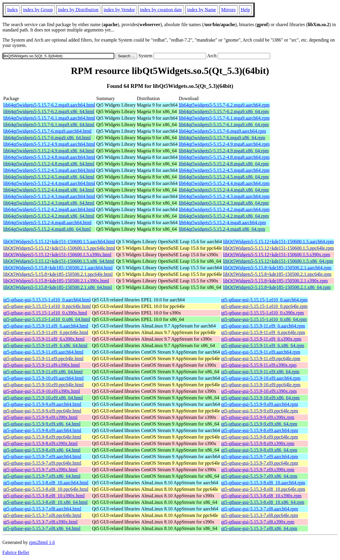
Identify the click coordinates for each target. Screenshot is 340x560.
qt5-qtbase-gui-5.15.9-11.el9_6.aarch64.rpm (263, 325)
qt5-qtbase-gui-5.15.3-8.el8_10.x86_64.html (45, 502)
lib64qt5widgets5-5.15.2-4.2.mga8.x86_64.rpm (224, 216)
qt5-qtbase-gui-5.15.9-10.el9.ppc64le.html (43, 384)
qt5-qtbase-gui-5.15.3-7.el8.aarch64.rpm (259, 508)
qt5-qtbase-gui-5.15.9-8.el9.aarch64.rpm (259, 430)
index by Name (201, 9)
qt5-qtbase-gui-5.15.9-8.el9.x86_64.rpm (259, 450)
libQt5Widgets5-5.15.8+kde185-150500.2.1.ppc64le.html (58, 274)
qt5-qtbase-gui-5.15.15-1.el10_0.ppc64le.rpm (264, 306)
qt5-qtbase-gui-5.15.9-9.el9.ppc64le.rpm (259, 410)
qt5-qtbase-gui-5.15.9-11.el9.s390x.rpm (259, 365)
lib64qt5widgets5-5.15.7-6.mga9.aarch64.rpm (222, 131)
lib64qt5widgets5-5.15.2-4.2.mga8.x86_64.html (48, 216)
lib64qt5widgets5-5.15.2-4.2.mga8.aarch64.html (49, 209)
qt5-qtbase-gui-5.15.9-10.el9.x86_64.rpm (260, 397)
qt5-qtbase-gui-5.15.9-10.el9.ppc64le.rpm (261, 384)
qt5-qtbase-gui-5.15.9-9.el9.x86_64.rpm (259, 423)
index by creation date (161, 9)
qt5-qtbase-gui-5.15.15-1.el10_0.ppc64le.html (47, 306)
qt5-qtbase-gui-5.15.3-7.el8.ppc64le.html (42, 515)
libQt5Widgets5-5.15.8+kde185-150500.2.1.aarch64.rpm (277, 267)
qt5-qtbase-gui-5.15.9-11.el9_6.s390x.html (44, 338)
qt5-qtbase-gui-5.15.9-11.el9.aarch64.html (43, 352)
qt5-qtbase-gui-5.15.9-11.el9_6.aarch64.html (45, 325)
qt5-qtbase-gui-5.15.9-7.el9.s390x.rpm (258, 469)
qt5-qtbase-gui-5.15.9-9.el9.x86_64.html (41, 423)
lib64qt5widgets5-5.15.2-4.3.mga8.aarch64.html (49, 196)
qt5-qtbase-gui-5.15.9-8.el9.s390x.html (40, 443)
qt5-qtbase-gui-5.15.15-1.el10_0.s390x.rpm (262, 312)
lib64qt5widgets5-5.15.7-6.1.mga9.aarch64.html (49, 118)
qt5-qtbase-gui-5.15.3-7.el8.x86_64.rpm (259, 528)
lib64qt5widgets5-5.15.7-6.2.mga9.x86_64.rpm (224, 111)
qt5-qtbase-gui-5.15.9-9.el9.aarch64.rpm (259, 404)
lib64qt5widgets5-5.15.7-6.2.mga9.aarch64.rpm (224, 104)
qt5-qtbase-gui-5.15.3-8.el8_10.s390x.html (44, 495)
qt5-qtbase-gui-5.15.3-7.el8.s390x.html (40, 521)
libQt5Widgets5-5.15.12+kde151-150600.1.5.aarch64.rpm (278, 241)
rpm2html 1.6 (42, 542)
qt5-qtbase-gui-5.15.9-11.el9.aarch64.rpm (260, 352)
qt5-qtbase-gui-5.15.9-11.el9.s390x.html (41, 365)
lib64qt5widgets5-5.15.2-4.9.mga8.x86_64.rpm (224, 150)
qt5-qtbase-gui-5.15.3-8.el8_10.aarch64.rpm (263, 482)
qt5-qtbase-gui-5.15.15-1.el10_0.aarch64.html (47, 299)
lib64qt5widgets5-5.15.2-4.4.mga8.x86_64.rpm (224, 189)
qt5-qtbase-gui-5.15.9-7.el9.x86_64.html (41, 476)
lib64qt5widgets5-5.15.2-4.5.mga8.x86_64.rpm (224, 176)
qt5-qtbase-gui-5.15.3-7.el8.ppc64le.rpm (259, 515)
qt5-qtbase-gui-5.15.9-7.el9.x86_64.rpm (259, 476)
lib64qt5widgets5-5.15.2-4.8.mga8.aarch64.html (49, 157)
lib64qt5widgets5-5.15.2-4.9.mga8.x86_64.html (48, 150)
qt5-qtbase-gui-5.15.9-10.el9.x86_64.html (43, 397)
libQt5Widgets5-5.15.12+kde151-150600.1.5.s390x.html (57, 254)
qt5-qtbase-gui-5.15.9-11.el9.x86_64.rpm (260, 371)
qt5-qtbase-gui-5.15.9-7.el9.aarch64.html (42, 456)
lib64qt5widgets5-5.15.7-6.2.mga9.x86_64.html (48, 111)
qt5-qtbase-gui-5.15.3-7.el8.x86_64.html (41, 528)
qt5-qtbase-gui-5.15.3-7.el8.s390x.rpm (258, 521)
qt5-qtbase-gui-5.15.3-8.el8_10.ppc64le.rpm (263, 489)
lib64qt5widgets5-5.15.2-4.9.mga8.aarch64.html (49, 144)
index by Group (38, 9)
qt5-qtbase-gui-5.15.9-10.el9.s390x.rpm (259, 391)
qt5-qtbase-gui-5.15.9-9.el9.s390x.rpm (258, 417)
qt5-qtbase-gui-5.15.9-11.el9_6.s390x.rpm (261, 338)
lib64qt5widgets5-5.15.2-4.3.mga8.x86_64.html (48, 202)
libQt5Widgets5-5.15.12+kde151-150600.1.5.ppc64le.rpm (278, 248)
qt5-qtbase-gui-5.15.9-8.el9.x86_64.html (41, 450)
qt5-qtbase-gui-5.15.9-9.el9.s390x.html (40, 417)
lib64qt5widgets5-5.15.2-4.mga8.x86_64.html (47, 229)
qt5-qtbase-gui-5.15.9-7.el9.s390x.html (40, 469)
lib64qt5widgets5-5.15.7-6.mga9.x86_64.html (47, 137)
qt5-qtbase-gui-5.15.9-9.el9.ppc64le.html (42, 410)
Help (245, 9)
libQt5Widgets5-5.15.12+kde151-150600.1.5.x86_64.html (58, 261)
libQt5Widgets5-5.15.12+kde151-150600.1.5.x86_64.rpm (278, 261)
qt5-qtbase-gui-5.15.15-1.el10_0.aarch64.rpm (264, 299)
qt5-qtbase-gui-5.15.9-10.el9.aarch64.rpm (261, 378)
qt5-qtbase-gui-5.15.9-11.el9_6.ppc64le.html (45, 332)
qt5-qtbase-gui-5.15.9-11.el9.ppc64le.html (43, 358)
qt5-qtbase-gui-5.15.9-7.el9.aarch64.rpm (259, 456)
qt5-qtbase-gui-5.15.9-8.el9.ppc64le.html (42, 436)
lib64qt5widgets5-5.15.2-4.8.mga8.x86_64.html (48, 163)
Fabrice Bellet (15, 552)
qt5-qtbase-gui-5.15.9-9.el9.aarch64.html (42, 404)
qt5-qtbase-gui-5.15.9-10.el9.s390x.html (41, 391)
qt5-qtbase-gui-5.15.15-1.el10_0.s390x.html (45, 312)
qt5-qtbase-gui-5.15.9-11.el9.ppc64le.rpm (260, 358)
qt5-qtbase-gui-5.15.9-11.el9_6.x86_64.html (45, 345)
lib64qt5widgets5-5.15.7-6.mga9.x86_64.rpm (222, 137)
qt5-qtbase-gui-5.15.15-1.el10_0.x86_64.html (46, 319)
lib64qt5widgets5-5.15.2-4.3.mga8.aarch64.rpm (224, 196)
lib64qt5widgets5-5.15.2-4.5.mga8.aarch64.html (49, 170)
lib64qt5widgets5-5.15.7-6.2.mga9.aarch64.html (49, 104)
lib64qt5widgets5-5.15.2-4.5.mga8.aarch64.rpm (224, 170)
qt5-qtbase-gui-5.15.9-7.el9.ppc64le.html (42, 463)
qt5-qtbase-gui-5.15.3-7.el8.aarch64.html (42, 508)
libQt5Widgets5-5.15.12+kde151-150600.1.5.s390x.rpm (276, 254)
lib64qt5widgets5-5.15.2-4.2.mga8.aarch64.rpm (224, 209)
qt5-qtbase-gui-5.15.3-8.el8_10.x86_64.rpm (262, 502)
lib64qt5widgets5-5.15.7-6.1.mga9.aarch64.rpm (224, 118)
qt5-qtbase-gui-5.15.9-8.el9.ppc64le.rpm (259, 436)
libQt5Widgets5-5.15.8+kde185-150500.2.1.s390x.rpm (275, 280)
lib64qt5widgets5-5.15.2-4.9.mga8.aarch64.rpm (224, 144)
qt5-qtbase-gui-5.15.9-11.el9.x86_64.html (43, 371)
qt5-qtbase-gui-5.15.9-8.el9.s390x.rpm (258, 443)
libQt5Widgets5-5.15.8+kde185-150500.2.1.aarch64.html (58, 267)
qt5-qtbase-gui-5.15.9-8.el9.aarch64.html (42, 430)
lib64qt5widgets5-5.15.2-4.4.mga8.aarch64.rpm (224, 183)
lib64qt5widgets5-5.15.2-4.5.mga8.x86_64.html (48, 176)
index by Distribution (78, 9)
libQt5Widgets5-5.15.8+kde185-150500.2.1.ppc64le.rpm (277, 274)
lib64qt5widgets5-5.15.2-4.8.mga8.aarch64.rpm (224, 157)
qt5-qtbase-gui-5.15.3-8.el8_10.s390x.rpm (261, 495)
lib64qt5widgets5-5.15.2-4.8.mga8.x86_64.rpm (224, 163)
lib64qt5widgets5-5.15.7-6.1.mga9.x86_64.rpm (224, 124)
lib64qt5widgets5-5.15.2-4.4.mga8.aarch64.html (49, 183)
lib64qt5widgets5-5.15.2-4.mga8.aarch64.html (47, 222)
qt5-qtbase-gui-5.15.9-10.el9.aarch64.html (43, 378)
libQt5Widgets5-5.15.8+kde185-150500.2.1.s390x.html (56, 280)
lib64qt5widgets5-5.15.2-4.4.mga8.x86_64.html (48, 189)
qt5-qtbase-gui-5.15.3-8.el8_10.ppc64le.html (45, 489)
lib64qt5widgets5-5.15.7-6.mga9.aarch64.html (47, 131)
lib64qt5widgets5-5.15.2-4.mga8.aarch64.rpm (222, 222)
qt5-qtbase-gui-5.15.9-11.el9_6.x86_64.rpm (262, 345)
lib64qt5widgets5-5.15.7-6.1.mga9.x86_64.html (48, 124)
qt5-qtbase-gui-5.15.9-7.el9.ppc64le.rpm (259, 463)
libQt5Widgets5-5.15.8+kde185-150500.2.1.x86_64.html (57, 287)
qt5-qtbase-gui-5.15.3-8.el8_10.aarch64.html (45, 482)
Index (12, 9)
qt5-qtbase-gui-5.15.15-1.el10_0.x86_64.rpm (264, 319)
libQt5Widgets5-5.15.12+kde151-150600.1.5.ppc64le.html (59, 248)
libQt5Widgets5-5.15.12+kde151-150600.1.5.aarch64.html (59, 241)
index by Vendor (119, 9)
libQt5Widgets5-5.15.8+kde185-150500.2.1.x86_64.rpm (276, 287)
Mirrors (228, 9)
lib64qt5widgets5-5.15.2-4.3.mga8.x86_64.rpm (224, 202)
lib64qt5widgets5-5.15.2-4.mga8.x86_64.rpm (222, 229)
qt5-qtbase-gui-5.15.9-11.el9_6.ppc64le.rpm (263, 332)
